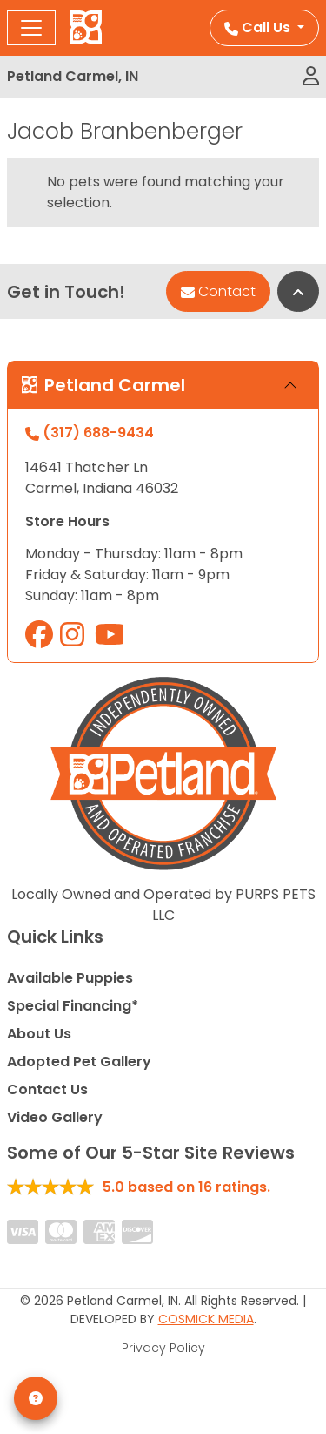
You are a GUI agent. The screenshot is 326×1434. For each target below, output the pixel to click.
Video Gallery (55, 1117)
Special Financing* (72, 1006)
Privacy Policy (163, 1347)
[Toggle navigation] (31, 27)
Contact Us (47, 1089)
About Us (39, 1034)
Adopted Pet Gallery (79, 1062)
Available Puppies (70, 978)
